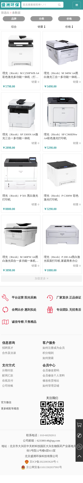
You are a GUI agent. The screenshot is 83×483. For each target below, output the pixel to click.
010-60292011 (48, 435)
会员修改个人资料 (54, 375)
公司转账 (7, 385)
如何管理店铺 (51, 385)
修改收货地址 (51, 380)
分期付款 (7, 370)
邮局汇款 (7, 375)
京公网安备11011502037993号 (41, 467)
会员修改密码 (51, 370)
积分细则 (48, 352)
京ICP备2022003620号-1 (41, 461)
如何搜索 (48, 358)
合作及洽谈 (9, 352)
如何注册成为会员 (54, 347)
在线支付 (7, 380)
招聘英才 (7, 347)
